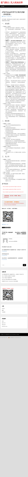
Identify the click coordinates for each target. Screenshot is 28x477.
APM (6, 227)
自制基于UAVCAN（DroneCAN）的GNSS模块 (10, 281)
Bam (18, 334)
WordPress (14, 334)
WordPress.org (4, 326)
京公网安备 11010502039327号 (14, 337)
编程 (3, 310)
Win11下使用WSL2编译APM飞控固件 (8, 276)
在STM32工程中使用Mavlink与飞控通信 (9, 279)
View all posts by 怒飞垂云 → (13, 241)
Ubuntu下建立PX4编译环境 (7, 277)
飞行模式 (9, 227)
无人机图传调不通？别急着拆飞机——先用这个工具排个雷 (14, 249)
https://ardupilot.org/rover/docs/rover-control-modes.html (13, 191)
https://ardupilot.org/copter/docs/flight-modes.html (12, 186)
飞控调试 (3, 312)
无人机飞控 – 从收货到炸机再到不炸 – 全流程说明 (12, 258)
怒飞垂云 (4, 16)
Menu (2, 6)
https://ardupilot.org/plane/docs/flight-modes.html (12, 189)
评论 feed (3, 324)
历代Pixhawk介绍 (5, 253)
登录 (3, 321)
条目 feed (3, 322)
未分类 (3, 308)
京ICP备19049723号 (3, 337)
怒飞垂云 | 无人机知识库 (12, 2)
